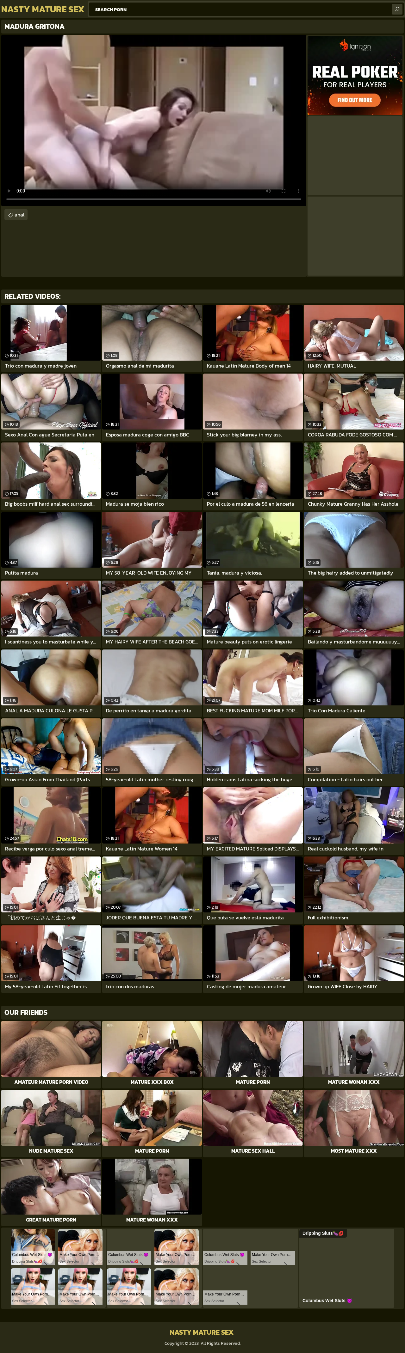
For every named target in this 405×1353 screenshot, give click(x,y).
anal (19, 214)
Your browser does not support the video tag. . (153, 120)
